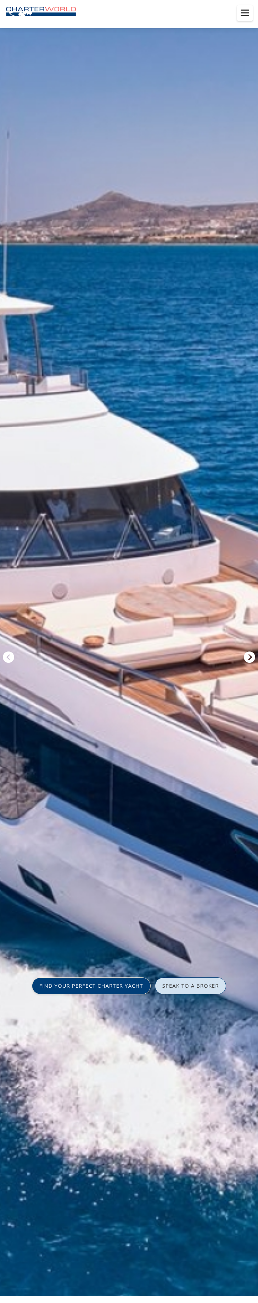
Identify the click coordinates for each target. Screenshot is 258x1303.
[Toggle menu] (245, 13)
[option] (129, 651)
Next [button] (249, 657)
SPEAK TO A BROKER (190, 985)
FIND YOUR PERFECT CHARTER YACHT (91, 985)
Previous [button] (8, 657)
